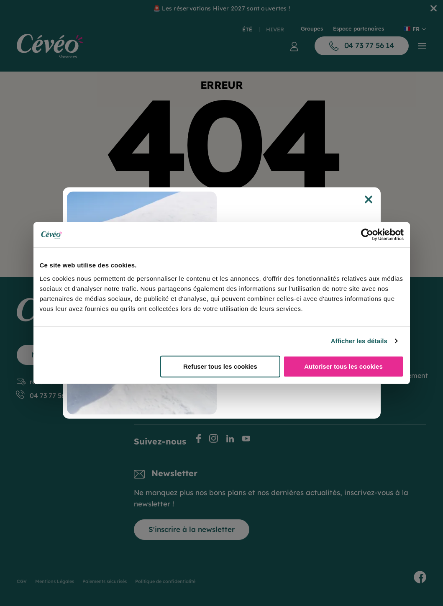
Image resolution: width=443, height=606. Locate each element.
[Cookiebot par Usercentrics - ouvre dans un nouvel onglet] (367, 235)
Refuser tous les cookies (220, 366)
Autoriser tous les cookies (343, 366)
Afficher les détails (359, 340)
